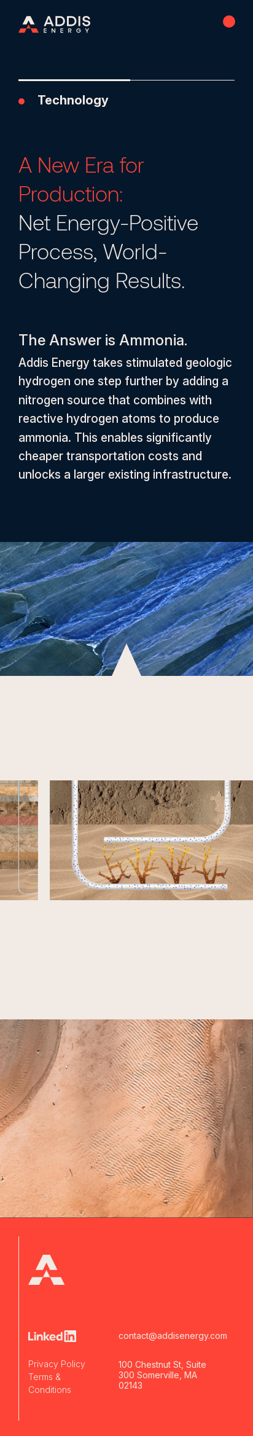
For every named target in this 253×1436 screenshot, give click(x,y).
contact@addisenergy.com (163, 1335)
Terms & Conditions (49, 1383)
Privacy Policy (56, 1364)
